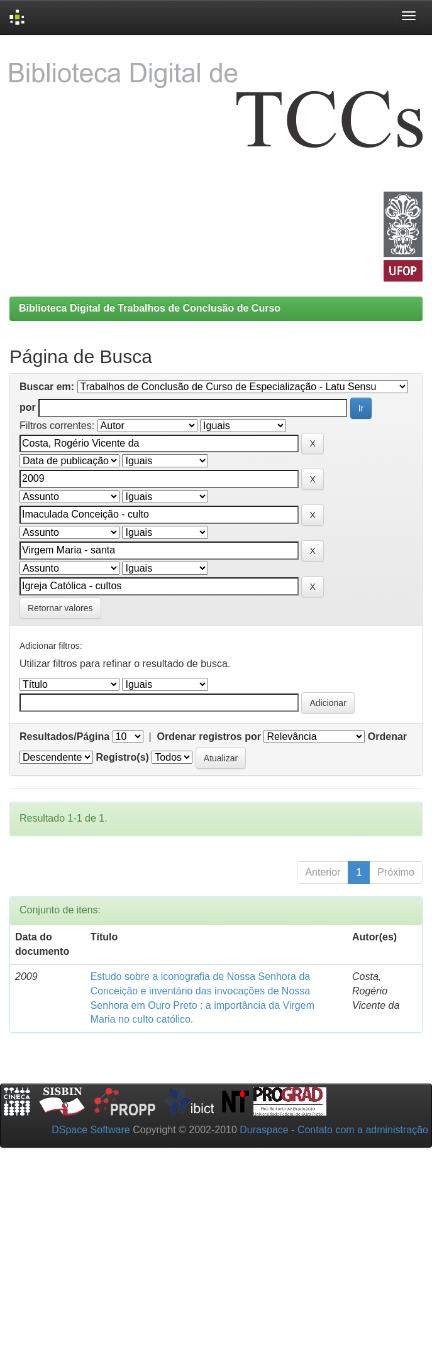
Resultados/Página (64, 736)
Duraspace (264, 1129)
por (27, 407)
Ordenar (387, 736)
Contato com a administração (362, 1129)
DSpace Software (91, 1129)
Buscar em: (46, 386)
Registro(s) (122, 757)
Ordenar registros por (209, 736)
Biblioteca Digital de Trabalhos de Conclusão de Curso (149, 308)
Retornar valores (60, 608)
